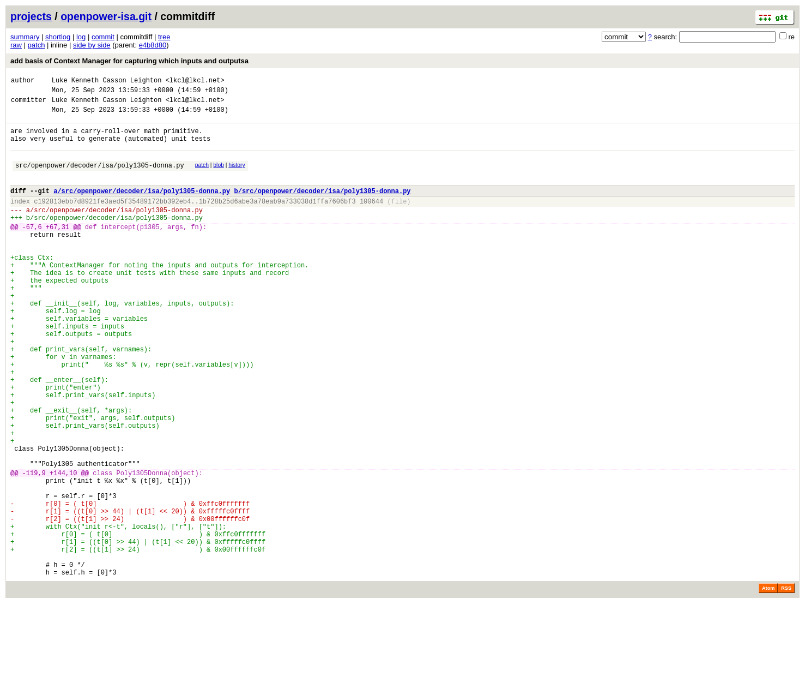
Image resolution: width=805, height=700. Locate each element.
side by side (92, 45)
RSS (786, 684)
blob (218, 176)
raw (16, 45)
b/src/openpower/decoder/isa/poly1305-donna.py (322, 207)
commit (103, 37)
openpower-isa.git (106, 16)
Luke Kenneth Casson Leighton (107, 81)
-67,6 (32, 249)
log (81, 37)
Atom (768, 684)
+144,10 (63, 548)
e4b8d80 (153, 45)
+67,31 (57, 249)
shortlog (57, 37)
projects (31, 16)
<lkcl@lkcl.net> (195, 81)
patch (36, 45)
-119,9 (34, 548)
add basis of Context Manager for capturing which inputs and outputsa (129, 61)
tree (164, 37)
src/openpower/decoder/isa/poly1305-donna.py (99, 178)
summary (24, 37)
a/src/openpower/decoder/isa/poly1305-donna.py (141, 207)
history (236, 176)
